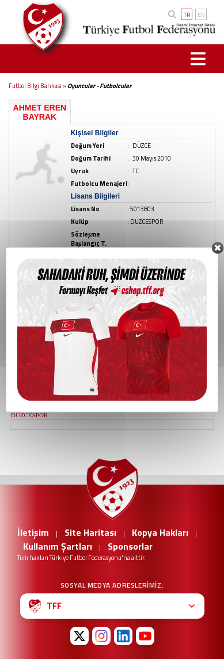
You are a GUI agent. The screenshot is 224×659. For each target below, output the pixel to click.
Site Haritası (90, 532)
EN (201, 14)
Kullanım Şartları (57, 546)
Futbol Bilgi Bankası (35, 85)
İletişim (33, 532)
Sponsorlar (130, 546)
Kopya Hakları (160, 532)
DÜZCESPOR (29, 415)
